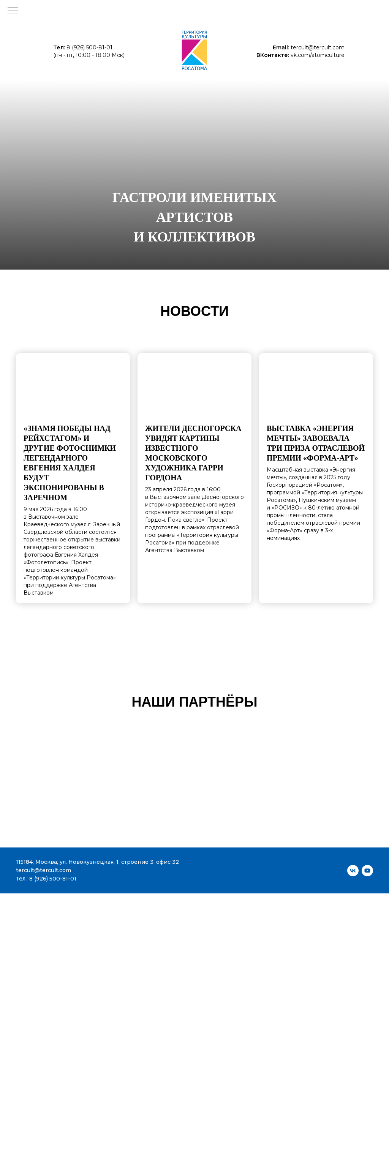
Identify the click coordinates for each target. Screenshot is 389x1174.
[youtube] (367, 870)
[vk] (353, 870)
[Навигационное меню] (13, 11)
